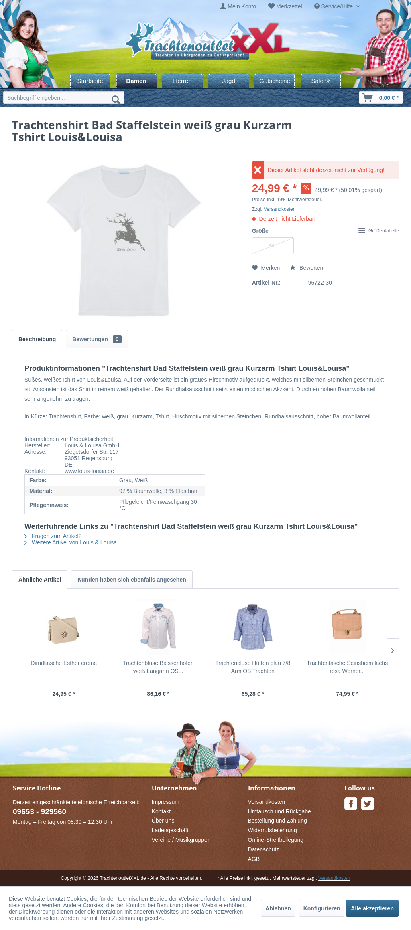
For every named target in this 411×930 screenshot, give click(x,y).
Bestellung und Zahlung (277, 820)
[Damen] (136, 80)
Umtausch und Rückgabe (279, 811)
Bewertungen (96, 339)
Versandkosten (279, 209)
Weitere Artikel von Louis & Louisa (70, 542)
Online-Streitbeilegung (276, 840)
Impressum (165, 802)
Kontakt (161, 811)
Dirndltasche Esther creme (64, 663)
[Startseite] (90, 80)
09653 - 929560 (39, 811)
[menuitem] (238, 7)
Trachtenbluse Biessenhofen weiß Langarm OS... (158, 667)
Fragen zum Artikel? (52, 536)
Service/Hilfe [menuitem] (334, 6)
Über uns (163, 820)
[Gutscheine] (275, 80)
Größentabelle (378, 231)
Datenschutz (263, 849)
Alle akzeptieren (372, 908)
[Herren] (182, 80)
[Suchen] (116, 99)
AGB (254, 859)
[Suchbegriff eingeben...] (63, 97)
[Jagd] (229, 80)
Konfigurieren (321, 908)
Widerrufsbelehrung (272, 830)
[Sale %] (321, 80)
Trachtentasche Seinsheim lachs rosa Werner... (347, 667)
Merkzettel (289, 6)
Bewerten (306, 268)
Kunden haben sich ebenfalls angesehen (131, 579)
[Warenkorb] (381, 97)
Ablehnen (278, 908)
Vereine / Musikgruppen (181, 840)
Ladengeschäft (170, 830)
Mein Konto (242, 6)
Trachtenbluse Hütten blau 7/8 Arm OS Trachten (252, 667)
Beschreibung (37, 339)
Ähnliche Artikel (39, 579)
